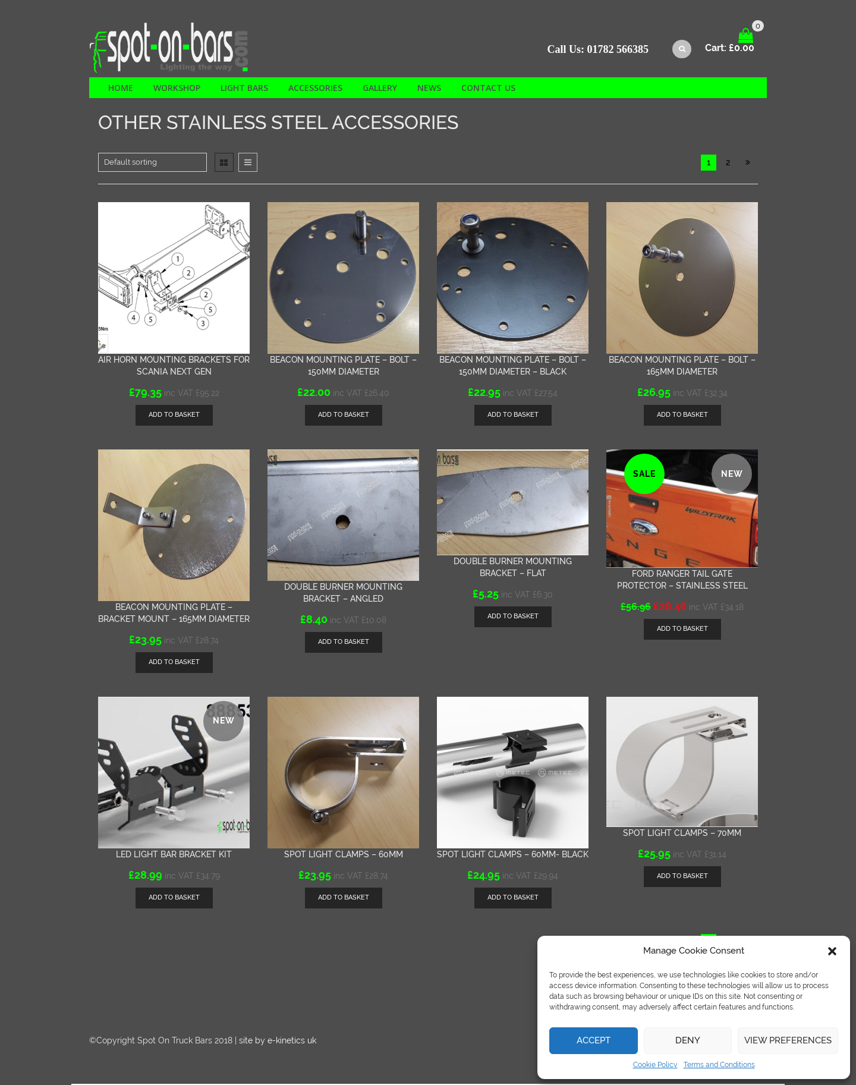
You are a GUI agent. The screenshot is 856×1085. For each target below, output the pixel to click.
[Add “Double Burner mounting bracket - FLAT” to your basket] (513, 617)
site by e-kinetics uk (277, 1041)
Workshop (176, 89)
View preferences (788, 1040)
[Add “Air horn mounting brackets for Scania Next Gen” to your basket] (174, 416)
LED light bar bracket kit (174, 855)
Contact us (488, 89)
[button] (832, 951)
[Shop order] (152, 163)
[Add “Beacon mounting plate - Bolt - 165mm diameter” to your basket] (682, 416)
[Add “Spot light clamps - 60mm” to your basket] (343, 899)
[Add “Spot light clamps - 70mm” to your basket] (682, 877)
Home (120, 89)
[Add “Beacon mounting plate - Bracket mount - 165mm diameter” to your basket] (174, 663)
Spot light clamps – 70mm (682, 834)
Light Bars (244, 89)
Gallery (380, 89)
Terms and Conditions (719, 1065)
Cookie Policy (655, 1065)
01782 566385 (618, 50)
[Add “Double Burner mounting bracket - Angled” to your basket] (343, 643)
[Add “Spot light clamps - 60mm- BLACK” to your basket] (513, 899)
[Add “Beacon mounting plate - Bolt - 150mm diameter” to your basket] (343, 416)
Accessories (315, 89)
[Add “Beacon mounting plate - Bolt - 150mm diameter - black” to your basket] (513, 416)
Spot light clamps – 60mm (343, 855)
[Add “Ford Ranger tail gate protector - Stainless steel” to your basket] (682, 630)
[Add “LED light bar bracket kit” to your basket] (174, 899)
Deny (687, 1040)
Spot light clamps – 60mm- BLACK (512, 855)
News (429, 89)
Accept (593, 1040)
